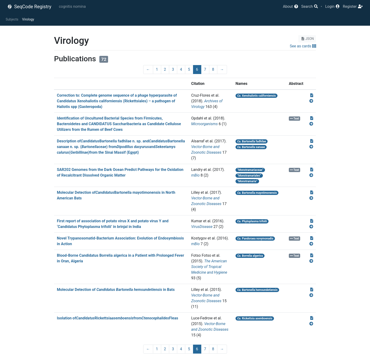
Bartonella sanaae (251, 147)
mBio (195, 175)
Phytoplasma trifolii (252, 221)
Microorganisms (204, 124)
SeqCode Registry (29, 6)
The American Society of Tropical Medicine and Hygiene (209, 267)
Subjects (12, 19)
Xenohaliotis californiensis (256, 95)
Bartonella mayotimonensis (257, 192)
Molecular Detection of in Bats (116, 289)
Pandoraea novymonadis (255, 238)
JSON (307, 39)
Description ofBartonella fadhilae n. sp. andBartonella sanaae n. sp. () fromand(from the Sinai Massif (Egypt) (121, 147)
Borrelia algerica (250, 255)
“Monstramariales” (249, 175)
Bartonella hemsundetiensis (257, 290)
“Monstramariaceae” (250, 170)
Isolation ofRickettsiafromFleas (117, 318)
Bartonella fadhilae (251, 141)
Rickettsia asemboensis (254, 318)
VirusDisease (201, 226)
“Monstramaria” (247, 181)
